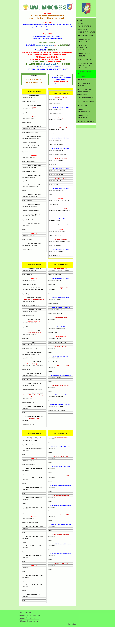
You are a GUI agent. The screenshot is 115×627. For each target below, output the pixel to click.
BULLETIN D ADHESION (85, 36)
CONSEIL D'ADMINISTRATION (84, 25)
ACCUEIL (80, 20)
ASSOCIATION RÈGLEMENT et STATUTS (86, 31)
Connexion (72, 624)
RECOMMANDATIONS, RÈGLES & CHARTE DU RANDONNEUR (84, 66)
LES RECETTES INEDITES (85, 121)
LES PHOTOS (81, 80)
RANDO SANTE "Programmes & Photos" (83, 48)
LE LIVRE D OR (82, 105)
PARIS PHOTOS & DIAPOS (85, 98)
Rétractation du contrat (29, 621)
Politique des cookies (27, 618)
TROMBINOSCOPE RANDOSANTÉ (83, 116)
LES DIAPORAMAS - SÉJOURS (84, 85)
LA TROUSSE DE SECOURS (86, 102)
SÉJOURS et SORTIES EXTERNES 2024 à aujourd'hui (84, 92)
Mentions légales (25, 613)
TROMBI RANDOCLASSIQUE (83, 110)
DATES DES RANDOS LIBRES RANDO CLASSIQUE (84, 74)
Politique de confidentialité (29, 615)
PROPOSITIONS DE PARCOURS (83, 55)
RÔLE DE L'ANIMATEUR (85, 60)
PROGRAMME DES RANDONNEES (83, 41)
